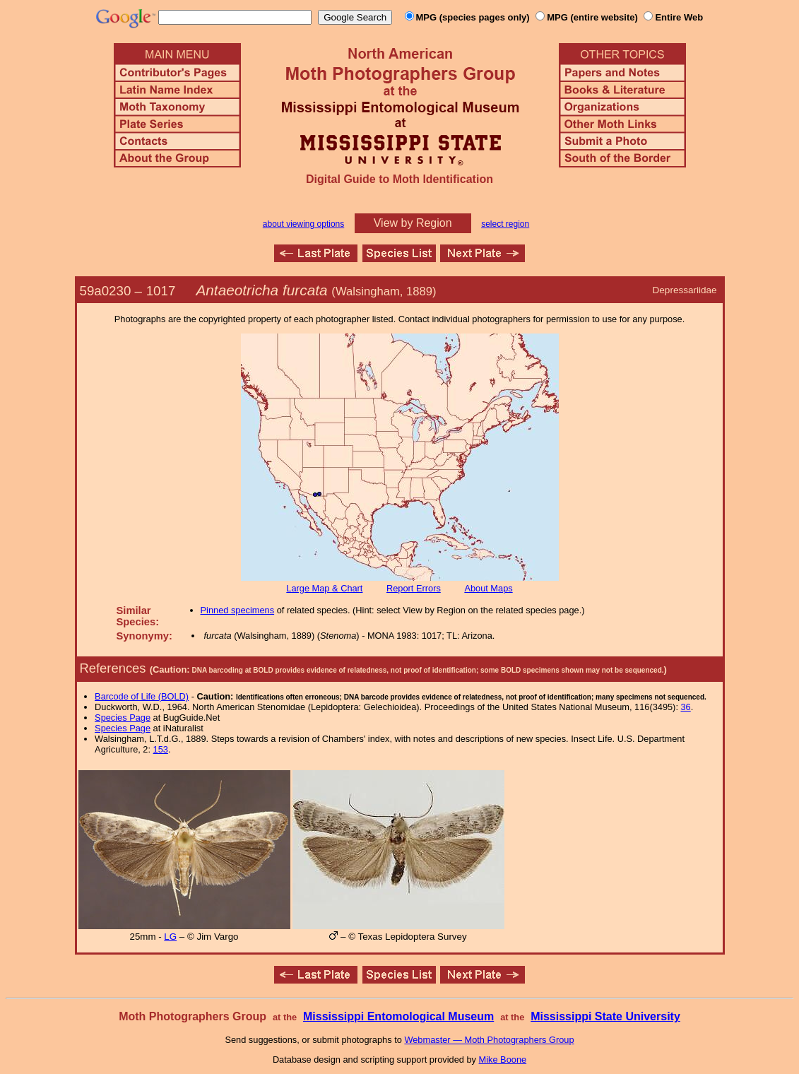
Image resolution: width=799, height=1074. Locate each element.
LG (170, 936)
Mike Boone (503, 1059)
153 (160, 749)
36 (686, 707)
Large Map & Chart (324, 588)
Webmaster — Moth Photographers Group (489, 1039)
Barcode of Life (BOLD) (142, 696)
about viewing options (303, 224)
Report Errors (413, 588)
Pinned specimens (238, 610)
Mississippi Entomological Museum (398, 1016)
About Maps (488, 588)
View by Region (413, 223)
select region (505, 224)
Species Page (122, 717)
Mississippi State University (605, 1016)
